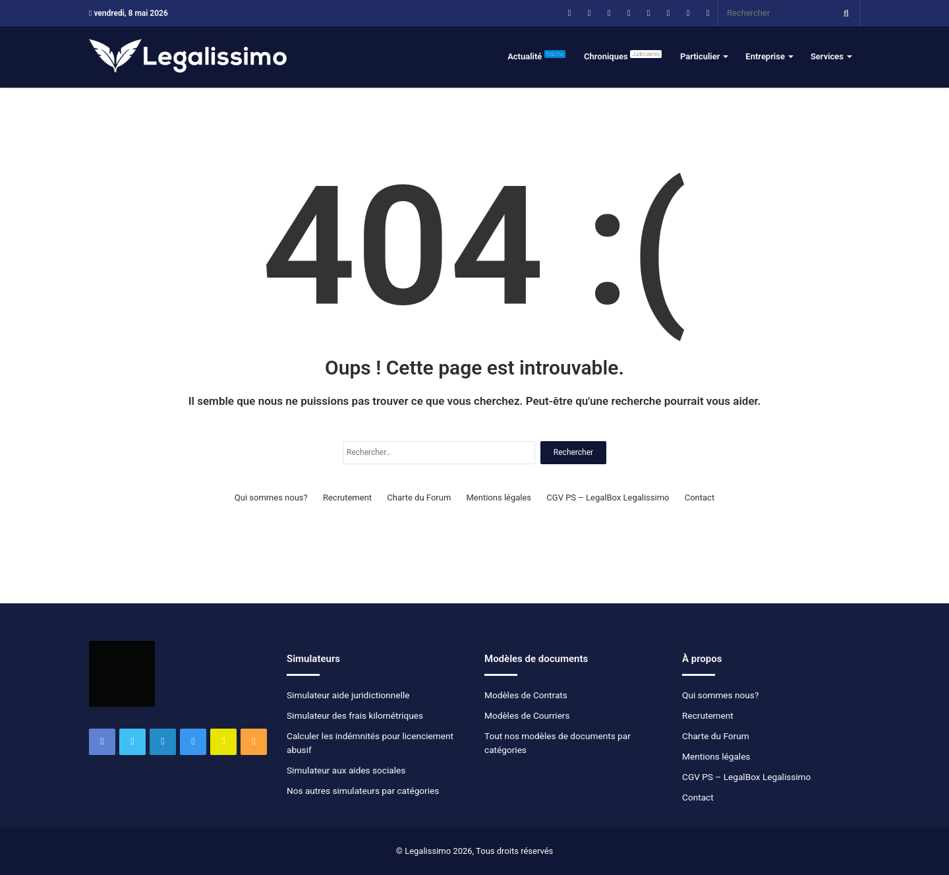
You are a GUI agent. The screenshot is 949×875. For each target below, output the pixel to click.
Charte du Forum (419, 497)
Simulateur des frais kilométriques (355, 715)
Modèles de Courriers (527, 715)
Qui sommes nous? (271, 497)
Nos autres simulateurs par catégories (363, 790)
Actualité (536, 55)
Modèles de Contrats (525, 695)
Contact (699, 497)
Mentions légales (499, 497)
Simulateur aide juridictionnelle (348, 695)
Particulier (700, 56)
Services (827, 56)
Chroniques (623, 55)
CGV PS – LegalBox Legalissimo (607, 497)
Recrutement (347, 497)
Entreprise (765, 56)
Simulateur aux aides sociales (346, 770)
